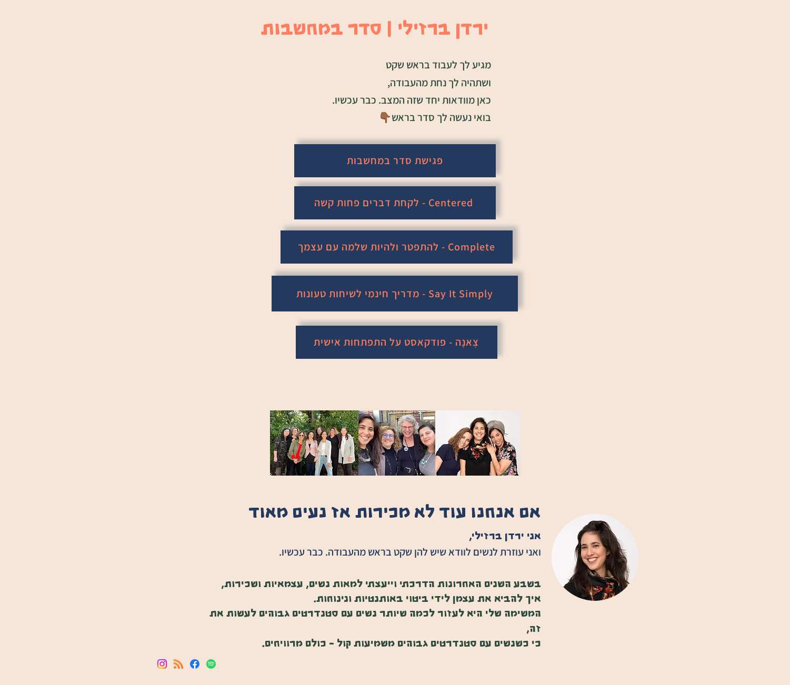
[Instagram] (162, 664)
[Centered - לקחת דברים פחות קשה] (395, 202)
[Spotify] (211, 664)
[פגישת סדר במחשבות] (395, 160)
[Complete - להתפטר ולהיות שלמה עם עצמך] (397, 247)
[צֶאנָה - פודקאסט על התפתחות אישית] (396, 342)
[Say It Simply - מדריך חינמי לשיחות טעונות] (395, 293)
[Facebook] (194, 664)
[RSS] (178, 664)
